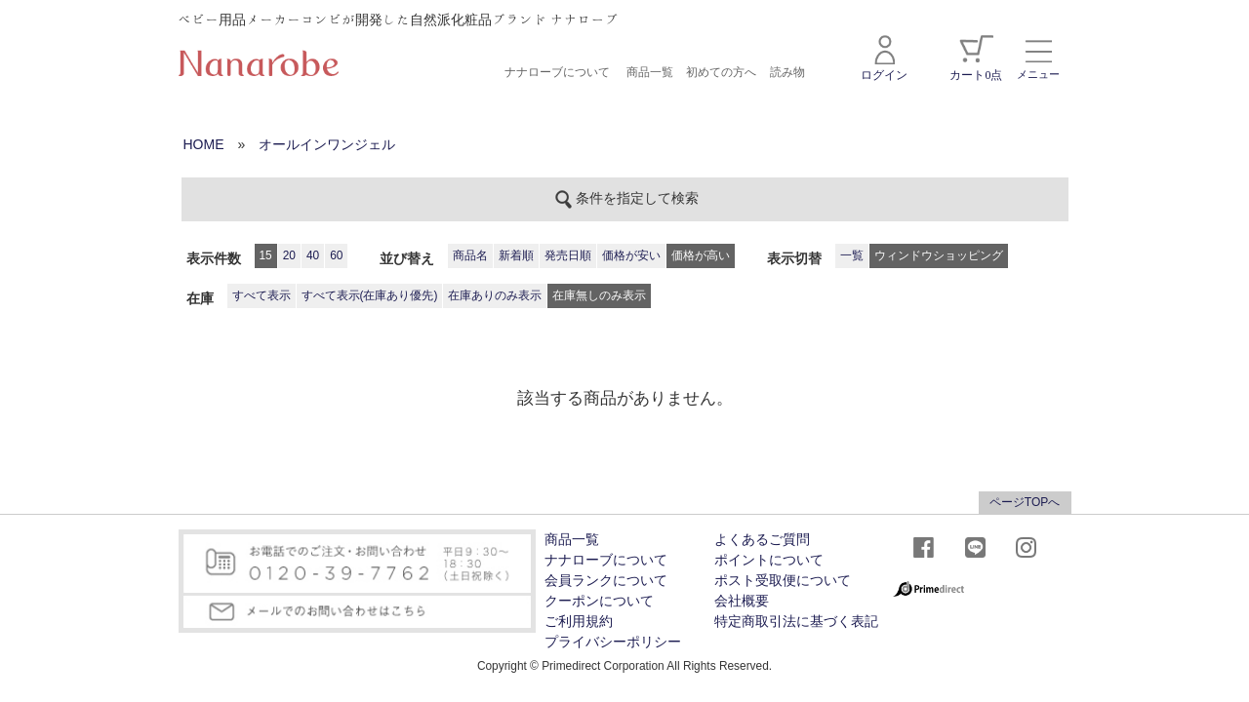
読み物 (787, 72)
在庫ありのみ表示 (495, 295)
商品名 (470, 255)
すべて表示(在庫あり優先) (370, 295)
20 (289, 255)
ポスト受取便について (782, 580)
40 (312, 255)
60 (336, 255)
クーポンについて (599, 601)
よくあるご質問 (762, 539)
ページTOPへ (1024, 502)
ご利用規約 (578, 621)
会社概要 (741, 601)
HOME (203, 144)
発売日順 (567, 255)
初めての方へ (721, 72)
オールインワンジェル (327, 144)
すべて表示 (261, 295)
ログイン (884, 58)
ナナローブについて (557, 72)
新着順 (516, 255)
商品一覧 (649, 72)
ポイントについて (769, 560)
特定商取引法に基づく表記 (796, 621)
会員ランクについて (605, 580)
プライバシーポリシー (612, 642)
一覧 (852, 255)
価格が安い (631, 255)
